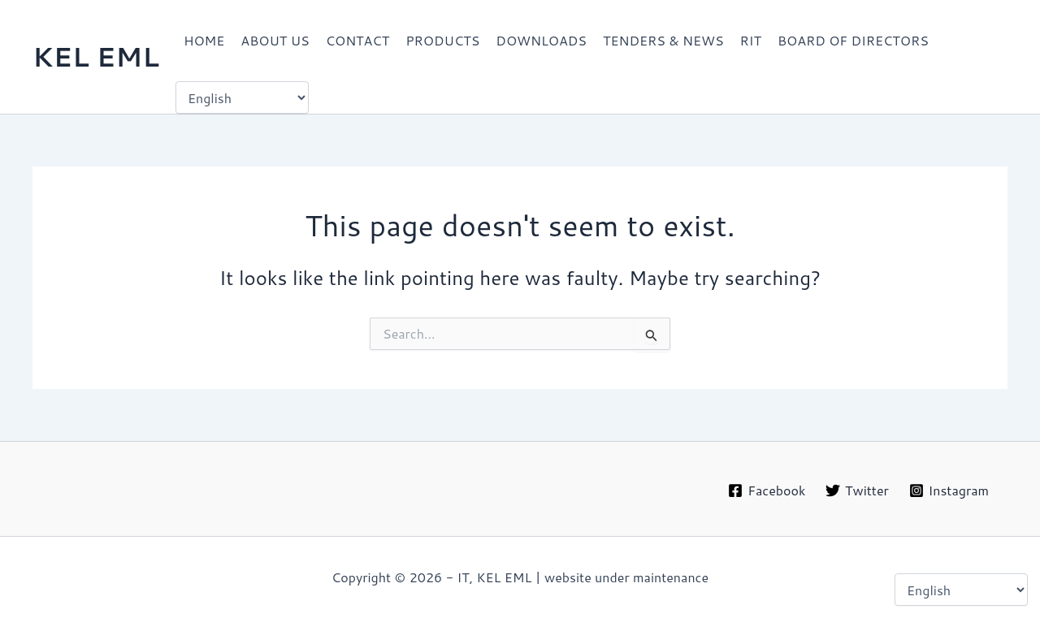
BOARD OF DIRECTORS (853, 40)
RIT (750, 40)
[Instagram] (949, 490)
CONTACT (358, 40)
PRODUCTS (442, 40)
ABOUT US (274, 40)
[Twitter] (857, 490)
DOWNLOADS (541, 40)
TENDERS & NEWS (663, 40)
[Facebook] (767, 490)
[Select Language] (242, 97)
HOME (204, 40)
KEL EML (95, 56)
